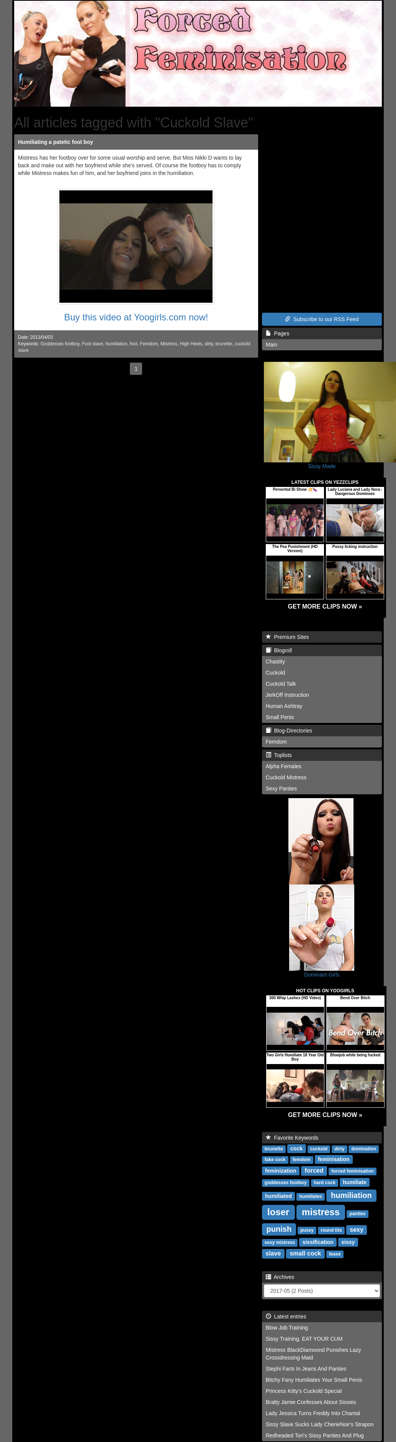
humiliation (116, 343)
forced (314, 1170)
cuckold (318, 1149)
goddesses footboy (286, 1182)
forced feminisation (352, 1171)
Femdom (149, 343)
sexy (356, 1229)
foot (133, 343)
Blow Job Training (287, 1328)
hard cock (324, 1182)
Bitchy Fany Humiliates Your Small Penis (314, 1380)
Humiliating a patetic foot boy (55, 142)
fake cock (275, 1159)
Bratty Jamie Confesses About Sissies (311, 1402)
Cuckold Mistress (286, 777)
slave (273, 1253)
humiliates (310, 1196)
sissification (318, 1242)
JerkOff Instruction (287, 695)
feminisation (333, 1159)
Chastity (275, 661)
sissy (348, 1242)
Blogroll (279, 650)
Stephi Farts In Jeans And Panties (306, 1369)
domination (364, 1149)
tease (335, 1254)
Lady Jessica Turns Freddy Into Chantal (313, 1413)
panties (357, 1213)
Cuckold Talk (281, 684)
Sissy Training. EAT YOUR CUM (304, 1339)
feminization (280, 1171)
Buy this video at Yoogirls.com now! (136, 317)
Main (271, 345)
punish (279, 1229)
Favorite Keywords (292, 1138)
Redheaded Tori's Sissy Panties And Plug (315, 1435)
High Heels (191, 343)
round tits (331, 1230)
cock (296, 1148)
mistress (321, 1212)
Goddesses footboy (60, 343)
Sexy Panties (281, 788)
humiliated (278, 1196)
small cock (305, 1253)
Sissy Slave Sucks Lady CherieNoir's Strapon (320, 1424)
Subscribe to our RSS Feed (321, 319)
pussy (307, 1230)
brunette (224, 343)
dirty (209, 343)
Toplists (279, 755)
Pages (277, 333)
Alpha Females (283, 766)
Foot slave (92, 343)
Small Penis (280, 717)
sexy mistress (280, 1242)
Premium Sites (287, 637)
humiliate (354, 1182)
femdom (302, 1159)
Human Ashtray (284, 706)
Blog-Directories (289, 731)
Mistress (168, 343)
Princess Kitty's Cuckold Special (304, 1391)
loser (278, 1212)
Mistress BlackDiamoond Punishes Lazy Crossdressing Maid (313, 1354)
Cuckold (275, 673)
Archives (280, 1277)
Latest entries (286, 1316)
